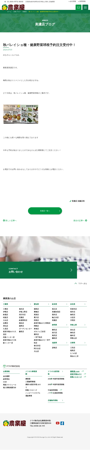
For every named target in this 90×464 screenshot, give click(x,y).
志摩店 (6, 334)
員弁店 (22, 319)
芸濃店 (22, 328)
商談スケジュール (11, 398)
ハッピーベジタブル (33, 407)
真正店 (54, 319)
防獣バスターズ (32, 404)
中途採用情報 (53, 404)
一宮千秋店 (38, 352)
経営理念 (7, 392)
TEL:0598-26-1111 (38, 440)
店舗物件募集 (53, 414)
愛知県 (36, 314)
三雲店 (6, 319)
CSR (6, 395)
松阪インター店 (10, 349)
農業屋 (28, 392)
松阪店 (6, 328)
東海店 (36, 343)
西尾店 (36, 331)
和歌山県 (72, 336)
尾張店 (36, 325)
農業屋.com (74, 384)
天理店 (71, 331)
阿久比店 (37, 365)
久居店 (6, 340)
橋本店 (71, 347)
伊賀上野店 (24, 322)
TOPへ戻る (81, 294)
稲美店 (71, 363)
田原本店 (72, 319)
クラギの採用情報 (53, 385)
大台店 (6, 331)
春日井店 (37, 361)
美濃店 (54, 331)
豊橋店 (36, 322)
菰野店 (22, 337)
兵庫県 (71, 355)
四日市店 (23, 325)
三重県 (6, 314)
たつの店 (72, 366)
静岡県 (54, 336)
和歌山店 (72, 350)
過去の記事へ (77, 228)
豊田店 (36, 349)
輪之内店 (55, 328)
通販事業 (29, 410)
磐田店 (54, 341)
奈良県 (71, 314)
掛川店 (54, 344)
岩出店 (71, 341)
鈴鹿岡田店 (24, 331)
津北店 (6, 337)
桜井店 (71, 322)
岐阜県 (54, 314)
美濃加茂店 (56, 322)
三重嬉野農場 (31, 395)
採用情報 (82, 1)
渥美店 (36, 319)
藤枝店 (54, 350)
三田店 (71, 360)
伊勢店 (6, 322)
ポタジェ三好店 (40, 346)
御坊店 (71, 344)
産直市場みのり (75, 387)
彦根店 (54, 360)
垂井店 (54, 325)
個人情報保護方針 (11, 401)
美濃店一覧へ (45, 218)
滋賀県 (54, 355)
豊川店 (36, 328)
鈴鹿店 (6, 325)
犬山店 (36, 367)
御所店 (71, 325)
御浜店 (22, 334)
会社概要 (7, 389)
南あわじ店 (73, 369)
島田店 (54, 347)
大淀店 (71, 328)
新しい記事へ (12, 228)
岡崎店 (36, 340)
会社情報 (73, 1)
